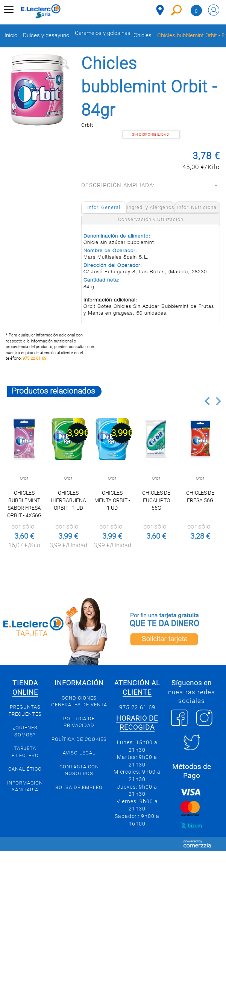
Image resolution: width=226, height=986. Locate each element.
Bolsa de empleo (79, 787)
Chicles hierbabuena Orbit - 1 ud (68, 500)
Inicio (11, 35)
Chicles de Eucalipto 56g (156, 500)
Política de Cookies (79, 739)
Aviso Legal (79, 753)
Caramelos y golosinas (102, 33)
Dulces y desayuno (46, 35)
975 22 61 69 (34, 358)
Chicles (142, 35)
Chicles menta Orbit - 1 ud (112, 500)
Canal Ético (25, 769)
